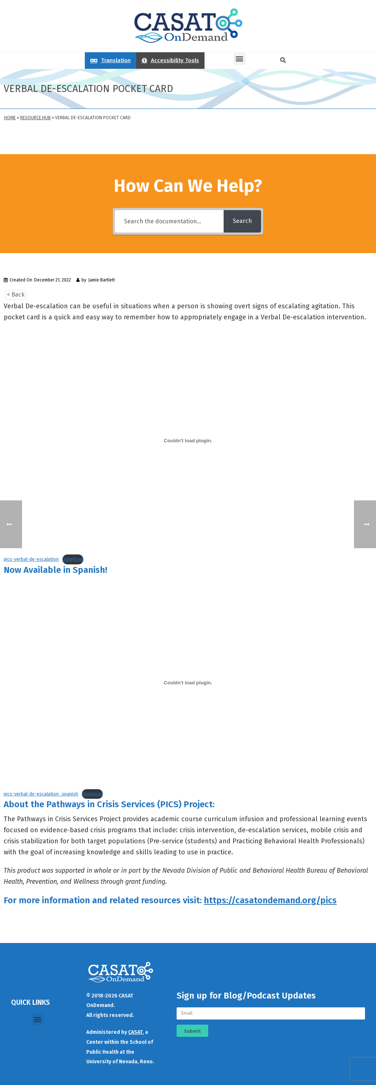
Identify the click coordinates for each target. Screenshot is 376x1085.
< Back (16, 294)
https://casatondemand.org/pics (270, 900)
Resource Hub (35, 117)
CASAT (135, 1032)
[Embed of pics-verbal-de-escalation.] (188, 440)
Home (10, 117)
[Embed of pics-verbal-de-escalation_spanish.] (188, 682)
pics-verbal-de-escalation (31, 559)
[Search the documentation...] (169, 221)
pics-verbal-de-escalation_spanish (41, 794)
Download (72, 559)
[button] (240, 59)
